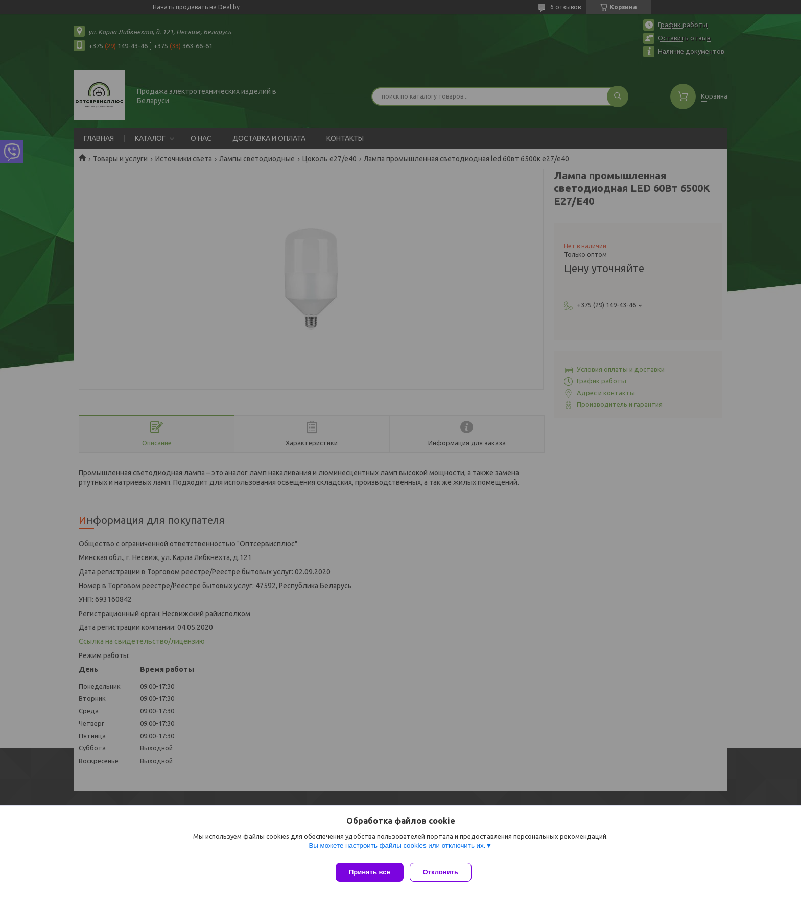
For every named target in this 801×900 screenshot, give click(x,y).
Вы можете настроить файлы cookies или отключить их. (397, 850)
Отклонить (444, 872)
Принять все (369, 872)
